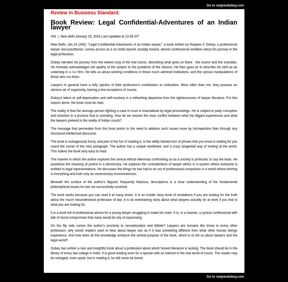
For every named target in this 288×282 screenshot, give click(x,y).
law (75, 72)
